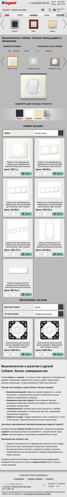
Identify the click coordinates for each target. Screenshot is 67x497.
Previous (2, 24)
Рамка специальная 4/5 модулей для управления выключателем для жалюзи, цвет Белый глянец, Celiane (50, 246)
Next (64, 24)
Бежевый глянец (33, 68)
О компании (19, 479)
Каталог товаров (35, 479)
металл (48, 51)
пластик (16, 51)
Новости (49, 479)
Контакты (6, 10)
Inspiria (15, 31)
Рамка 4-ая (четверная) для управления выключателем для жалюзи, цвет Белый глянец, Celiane (49, 205)
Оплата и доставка (19, 10)
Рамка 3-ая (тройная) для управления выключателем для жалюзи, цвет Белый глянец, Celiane (18, 205)
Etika (34, 31)
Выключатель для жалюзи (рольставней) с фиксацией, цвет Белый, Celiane (49, 345)
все (9, 51)
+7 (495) (39, 3)
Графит (19, 118)
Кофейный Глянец (54, 68)
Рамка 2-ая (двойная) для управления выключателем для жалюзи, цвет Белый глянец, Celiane (49, 165)
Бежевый (38, 118)
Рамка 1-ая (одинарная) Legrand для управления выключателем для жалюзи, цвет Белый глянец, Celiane (18, 165)
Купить (26, 174)
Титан (47, 118)
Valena (52, 31)
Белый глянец (12, 68)
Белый (29, 118)
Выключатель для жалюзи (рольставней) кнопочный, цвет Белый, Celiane (18, 345)
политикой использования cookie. (37, 494)
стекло (26, 51)
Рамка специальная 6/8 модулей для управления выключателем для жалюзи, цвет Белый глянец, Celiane (18, 286)
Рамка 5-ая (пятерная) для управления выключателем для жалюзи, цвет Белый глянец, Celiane (18, 246)
